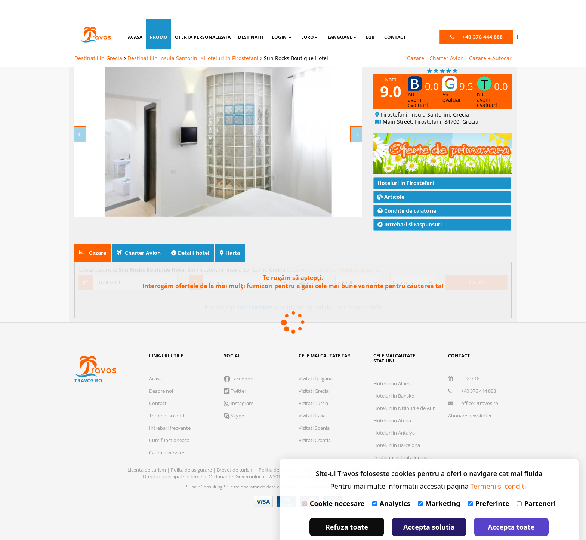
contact (395, 18)
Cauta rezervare (166, 434)
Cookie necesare (333, 484)
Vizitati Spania (314, 409)
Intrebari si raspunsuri (409, 205)
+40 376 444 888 (472, 372)
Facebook (238, 360)
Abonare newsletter (470, 397)
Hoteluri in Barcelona (396, 426)
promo (158, 18)
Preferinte (488, 484)
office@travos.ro (473, 384)
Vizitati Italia (312, 397)
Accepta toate (511, 508)
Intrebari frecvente (170, 409)
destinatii (250, 18)
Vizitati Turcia (313, 384)
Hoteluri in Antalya (394, 414)
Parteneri (536, 484)
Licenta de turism (147, 451)
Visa (263, 483)
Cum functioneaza (169, 421)
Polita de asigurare (192, 451)
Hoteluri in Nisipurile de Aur (404, 389)
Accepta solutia (429, 508)
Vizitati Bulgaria (316, 360)
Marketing (439, 484)
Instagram (238, 384)
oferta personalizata (203, 18)
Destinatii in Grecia (98, 39)
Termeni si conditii (169, 397)
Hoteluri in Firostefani (231, 39)
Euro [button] (309, 18)
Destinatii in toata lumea (400, 438)
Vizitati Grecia (314, 372)
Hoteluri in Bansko (393, 377)
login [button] (282, 18)
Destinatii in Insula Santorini (163, 39)
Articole (390, 178)
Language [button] (341, 18)
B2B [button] (370, 18)
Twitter (235, 372)
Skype (234, 397)
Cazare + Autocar (490, 39)
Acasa (155, 360)
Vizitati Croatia (315, 421)
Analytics (391, 484)
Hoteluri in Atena (392, 401)
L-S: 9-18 (463, 360)
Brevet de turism (236, 451)
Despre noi (161, 372)
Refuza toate (347, 508)
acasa (135, 18)
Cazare (415, 39)
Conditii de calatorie (406, 191)
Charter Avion (446, 39)
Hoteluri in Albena (393, 364)
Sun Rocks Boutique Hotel (296, 39)
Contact (158, 384)
